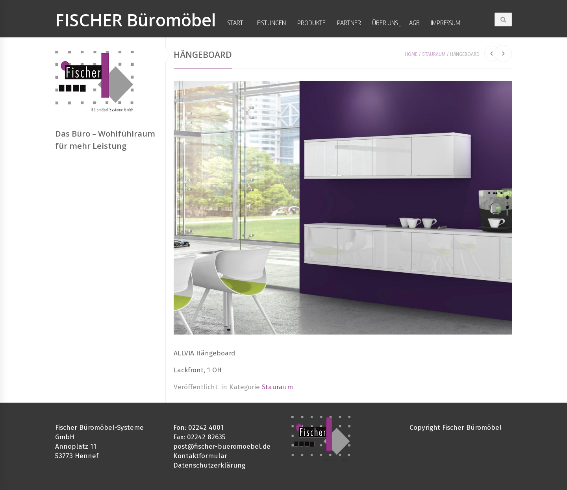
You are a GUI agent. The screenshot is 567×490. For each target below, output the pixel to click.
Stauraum (433, 54)
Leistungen (270, 23)
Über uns (385, 23)
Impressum (445, 23)
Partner (349, 23)
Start (235, 23)
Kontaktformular (200, 456)
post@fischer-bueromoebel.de (222, 446)
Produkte (311, 23)
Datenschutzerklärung (209, 465)
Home (411, 54)
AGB (414, 23)
